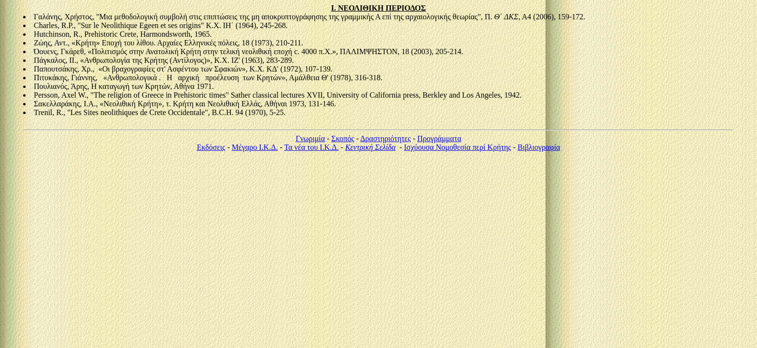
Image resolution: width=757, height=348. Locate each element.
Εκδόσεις (211, 147)
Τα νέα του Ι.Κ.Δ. (311, 147)
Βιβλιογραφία (539, 147)
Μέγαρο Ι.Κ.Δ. (255, 147)
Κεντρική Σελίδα (370, 147)
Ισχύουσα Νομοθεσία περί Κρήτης (457, 147)
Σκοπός (342, 138)
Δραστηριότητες (385, 138)
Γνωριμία (310, 138)
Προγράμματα (439, 138)
